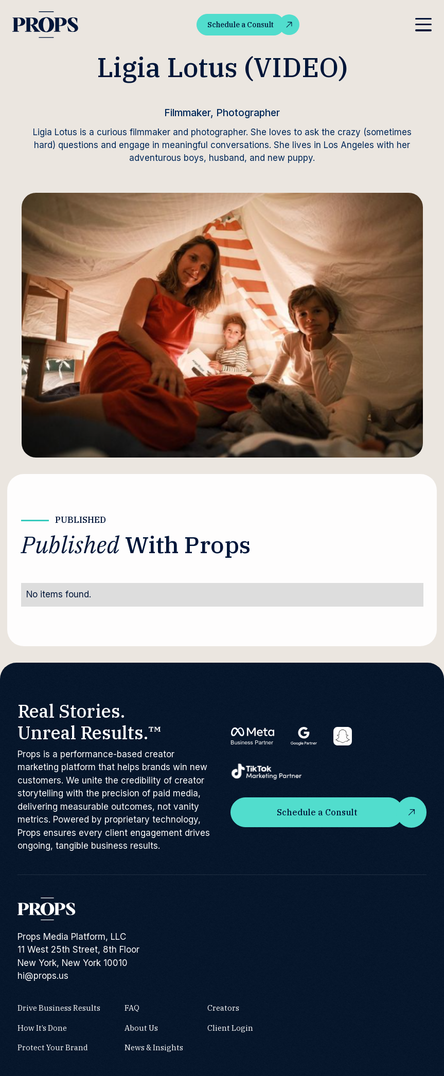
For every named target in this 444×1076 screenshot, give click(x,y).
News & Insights (154, 1047)
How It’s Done (42, 1027)
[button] (423, 24)
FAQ (132, 1008)
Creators (223, 1008)
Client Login (230, 1027)
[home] (46, 24)
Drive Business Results (58, 1008)
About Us (141, 1027)
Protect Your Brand (52, 1047)
